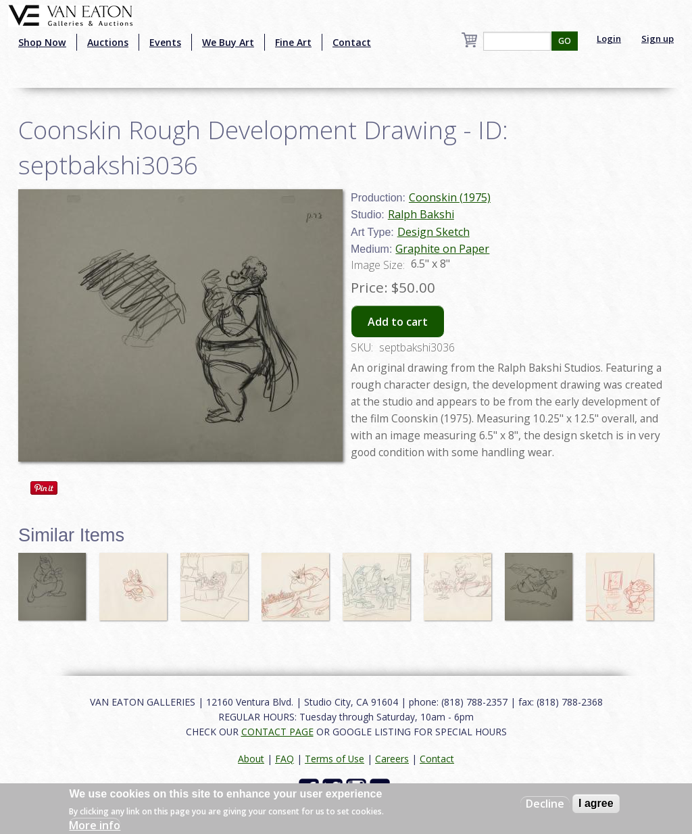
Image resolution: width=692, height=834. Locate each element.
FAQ (284, 758)
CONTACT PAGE (277, 731)
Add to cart (398, 321)
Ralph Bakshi (421, 214)
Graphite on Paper (442, 248)
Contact (351, 42)
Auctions (107, 42)
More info (94, 825)
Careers (392, 758)
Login (609, 38)
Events (165, 42)
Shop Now (42, 42)
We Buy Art (228, 42)
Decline (545, 803)
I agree (596, 803)
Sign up (657, 38)
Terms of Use (334, 758)
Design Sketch (433, 231)
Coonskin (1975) (450, 197)
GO (564, 41)
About (251, 758)
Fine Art (293, 42)
